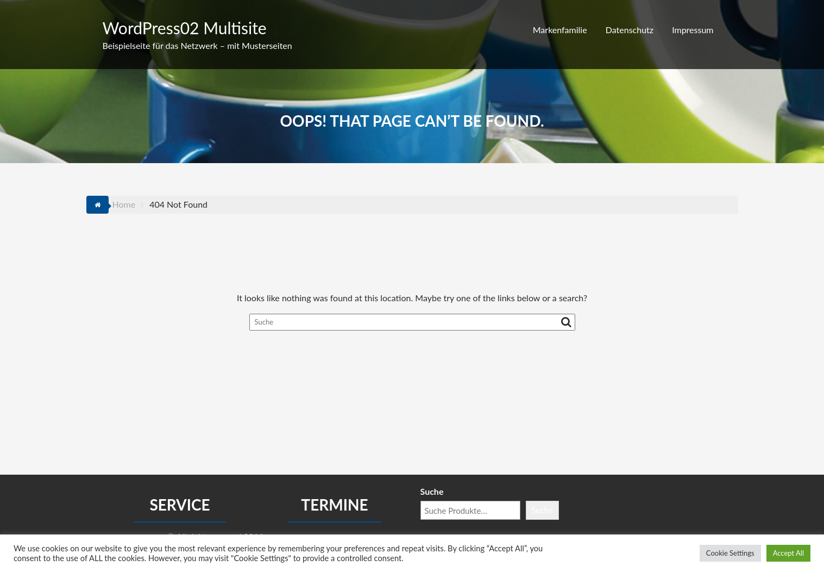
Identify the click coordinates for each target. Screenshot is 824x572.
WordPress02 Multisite (185, 28)
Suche (432, 491)
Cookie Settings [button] (730, 553)
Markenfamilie (560, 29)
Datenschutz (629, 29)
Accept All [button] (788, 553)
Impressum (692, 29)
